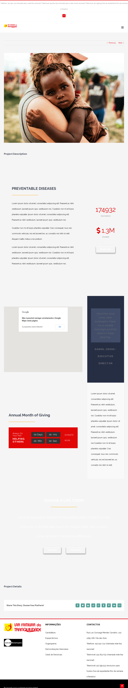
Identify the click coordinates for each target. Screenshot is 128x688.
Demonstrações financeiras (56, 649)
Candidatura (50, 633)
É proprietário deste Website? (32, 327)
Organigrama (50, 644)
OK (60, 327)
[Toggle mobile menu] (122, 27)
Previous (112, 43)
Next (120, 43)
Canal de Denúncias (53, 655)
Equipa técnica (51, 638)
